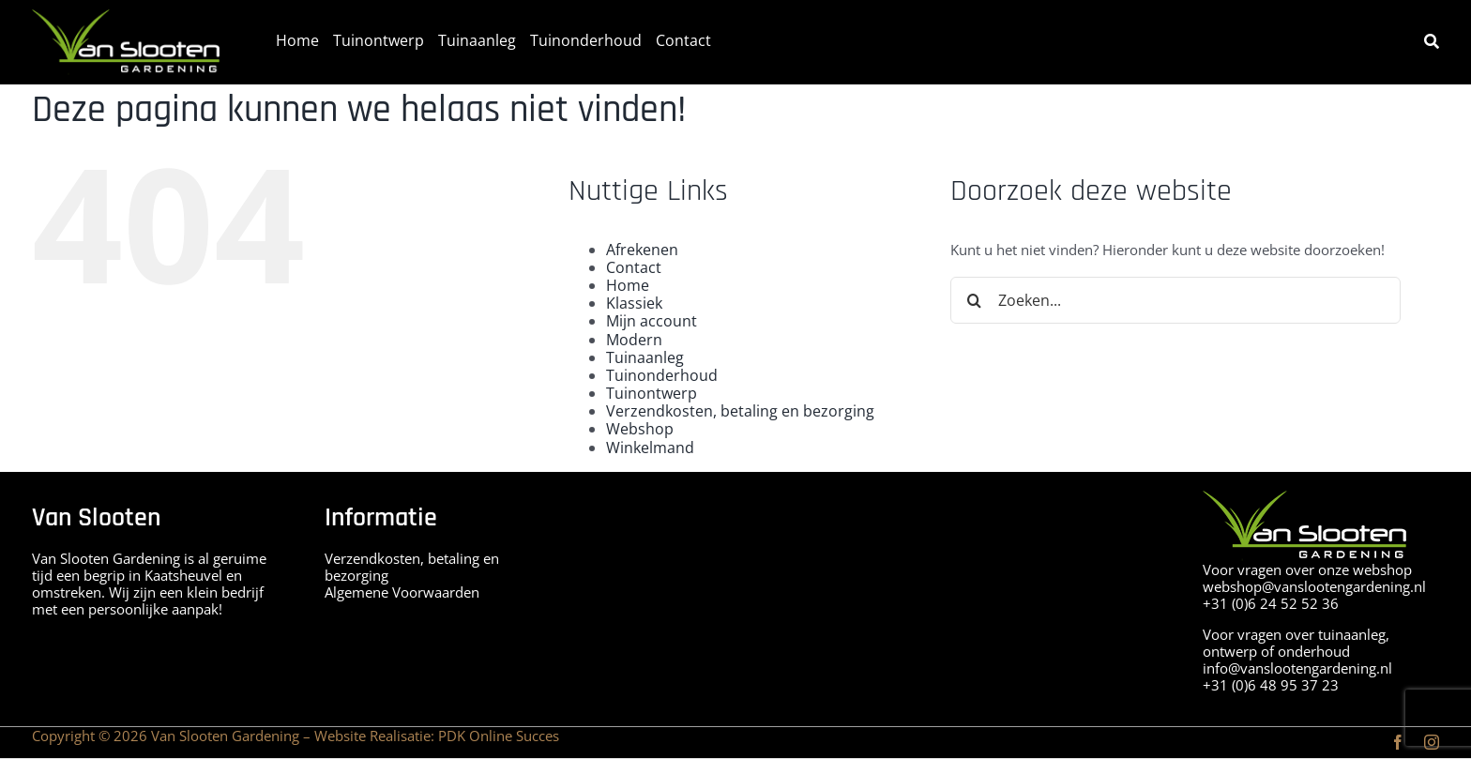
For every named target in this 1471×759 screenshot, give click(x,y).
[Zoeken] (1431, 42)
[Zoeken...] (1175, 300)
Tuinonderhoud (662, 375)
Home (627, 285)
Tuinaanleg (645, 357)
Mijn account (651, 321)
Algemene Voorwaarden (402, 592)
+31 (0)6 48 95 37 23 (1271, 685)
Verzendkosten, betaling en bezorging (740, 411)
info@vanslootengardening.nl (1297, 668)
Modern (634, 339)
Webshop (640, 428)
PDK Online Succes (498, 735)
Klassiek (634, 303)
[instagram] (1431, 742)
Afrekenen (642, 249)
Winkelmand (650, 447)
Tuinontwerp (651, 393)
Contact (633, 267)
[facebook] (1397, 742)
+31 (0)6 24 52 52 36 (1271, 603)
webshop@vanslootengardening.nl (1314, 586)
